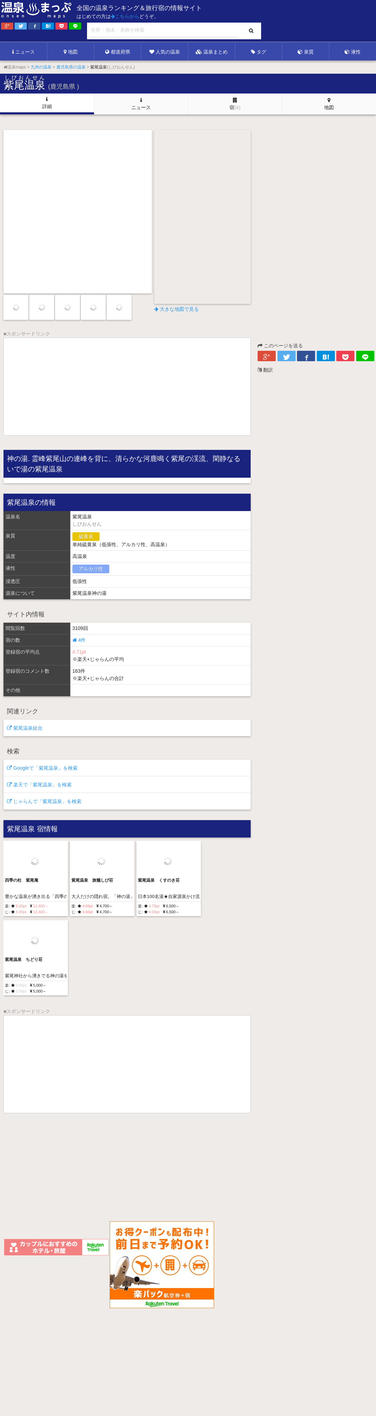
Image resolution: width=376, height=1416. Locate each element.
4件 (79, 640)
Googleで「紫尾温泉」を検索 (42, 768)
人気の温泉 (164, 52)
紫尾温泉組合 (24, 728)
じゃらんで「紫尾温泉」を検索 (44, 801)
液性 (353, 52)
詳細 (47, 103)
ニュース (23, 52)
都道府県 (117, 52)
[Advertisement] (233, 21)
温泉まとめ (212, 52)
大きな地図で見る (176, 309)
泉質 (306, 52)
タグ (258, 52)
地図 (71, 52)
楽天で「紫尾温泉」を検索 (39, 784)
